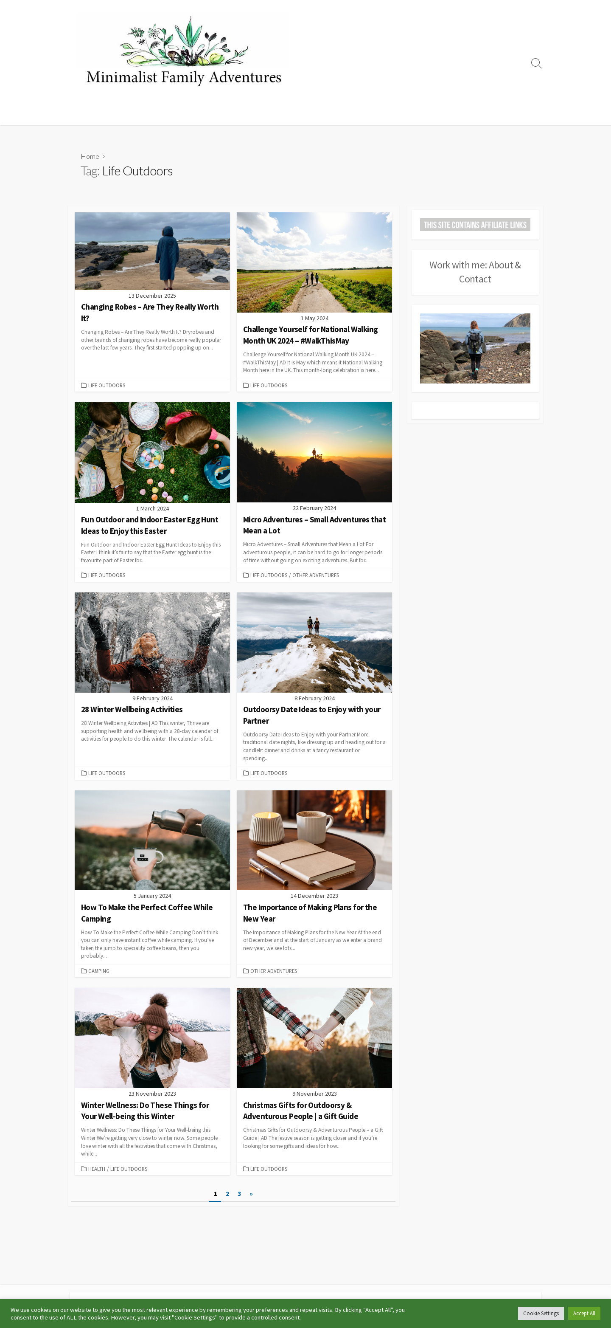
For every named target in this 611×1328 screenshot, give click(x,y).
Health (96, 1170)
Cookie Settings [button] (541, 1313)
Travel (345, 114)
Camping (111, 114)
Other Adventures (389, 114)
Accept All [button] (584, 1313)
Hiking (202, 114)
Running (231, 114)
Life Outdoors (271, 114)
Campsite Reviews (158, 114)
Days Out (313, 114)
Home (81, 114)
